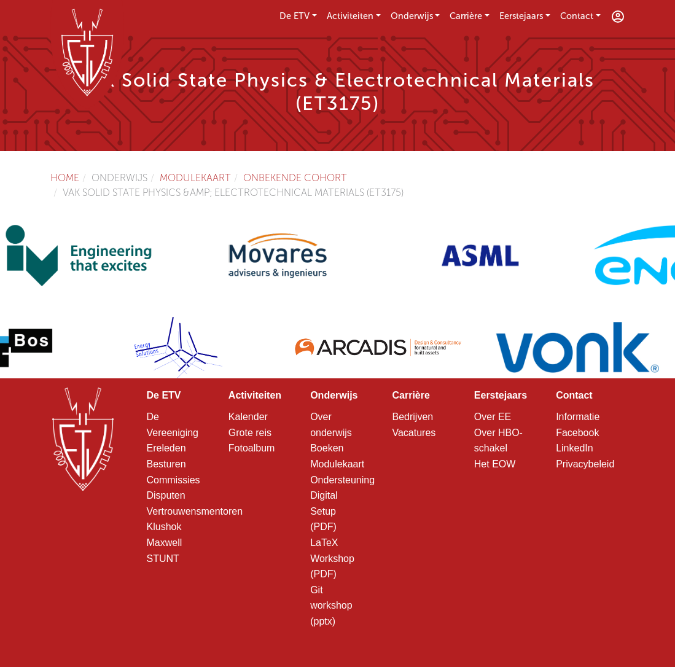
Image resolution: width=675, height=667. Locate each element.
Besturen (166, 464)
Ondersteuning (342, 480)
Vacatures (413, 432)
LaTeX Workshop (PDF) (332, 558)
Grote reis (249, 432)
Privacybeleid (585, 464)
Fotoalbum (251, 448)
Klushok (164, 526)
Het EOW (495, 464)
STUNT (163, 558)
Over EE (492, 417)
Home (64, 178)
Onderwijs (412, 15)
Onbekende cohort (295, 178)
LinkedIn (574, 448)
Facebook (577, 432)
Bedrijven (412, 417)
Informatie (577, 417)
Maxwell (164, 542)
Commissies (173, 480)
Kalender (248, 417)
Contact (576, 15)
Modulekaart (195, 178)
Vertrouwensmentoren (195, 511)
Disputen (166, 495)
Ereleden (166, 448)
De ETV (294, 15)
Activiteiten (350, 15)
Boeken (326, 448)
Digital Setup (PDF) (323, 511)
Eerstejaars (521, 15)
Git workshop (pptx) (331, 605)
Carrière (466, 15)
